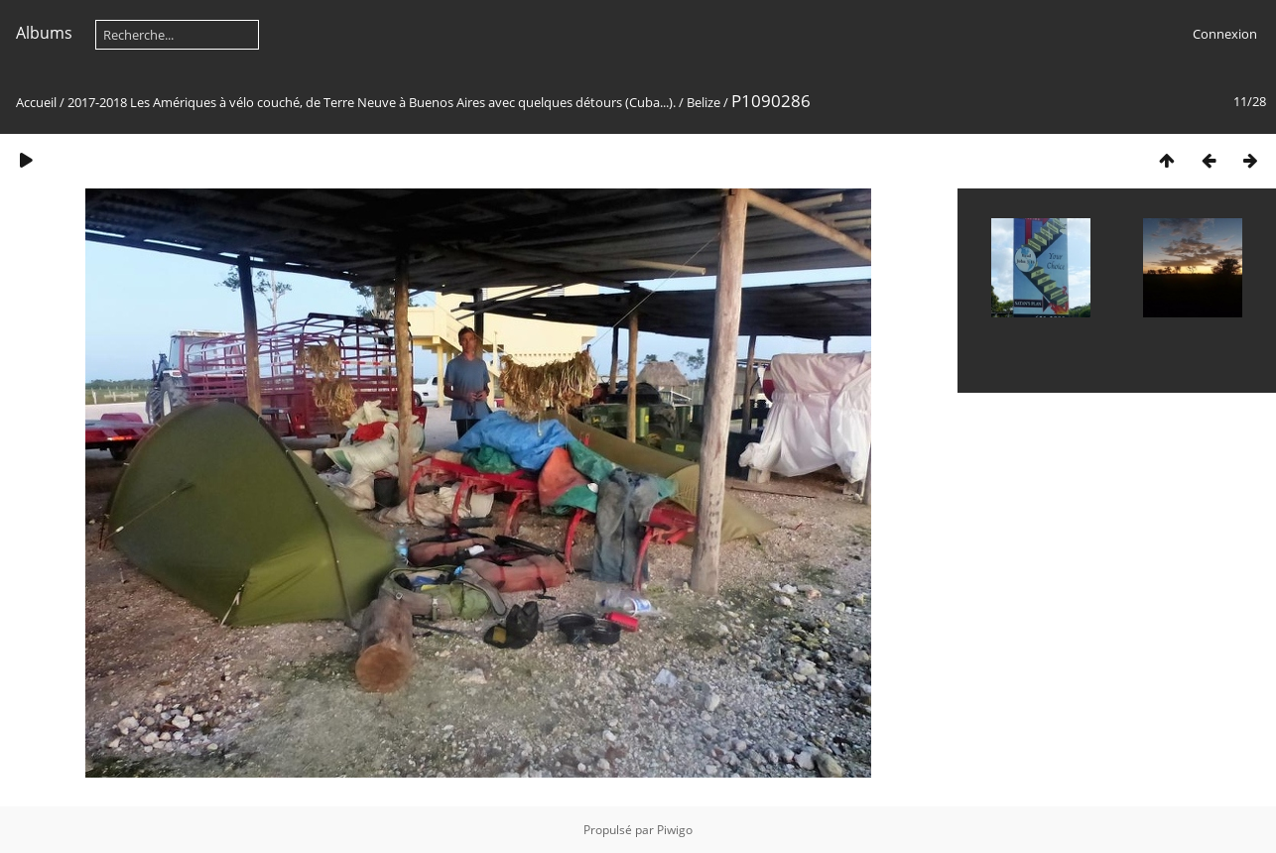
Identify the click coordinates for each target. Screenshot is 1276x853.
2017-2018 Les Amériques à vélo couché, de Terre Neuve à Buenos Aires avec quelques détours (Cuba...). (371, 102)
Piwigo (675, 829)
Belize (703, 102)
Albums (44, 33)
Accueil (36, 102)
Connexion (1225, 34)
